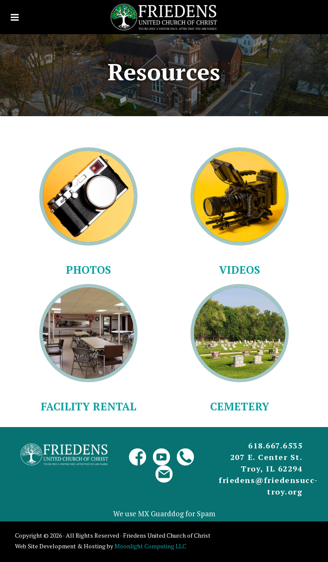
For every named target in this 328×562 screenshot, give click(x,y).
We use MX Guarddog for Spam (164, 513)
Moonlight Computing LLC (150, 546)
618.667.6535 (275, 445)
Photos (88, 270)
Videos (239, 270)
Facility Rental (88, 406)
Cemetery (239, 406)
